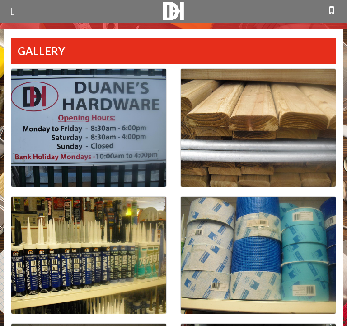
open (13, 11)
